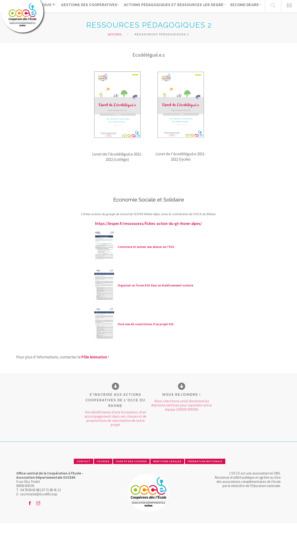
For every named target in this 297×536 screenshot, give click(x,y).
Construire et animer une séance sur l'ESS (146, 260)
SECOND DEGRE (242, 19)
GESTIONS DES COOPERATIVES (85, 19)
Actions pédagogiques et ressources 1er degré (170, 19)
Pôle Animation (94, 369)
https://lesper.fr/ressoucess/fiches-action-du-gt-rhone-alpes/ (148, 236)
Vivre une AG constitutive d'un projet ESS (146, 337)
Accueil (115, 47)
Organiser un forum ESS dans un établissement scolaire (155, 298)
